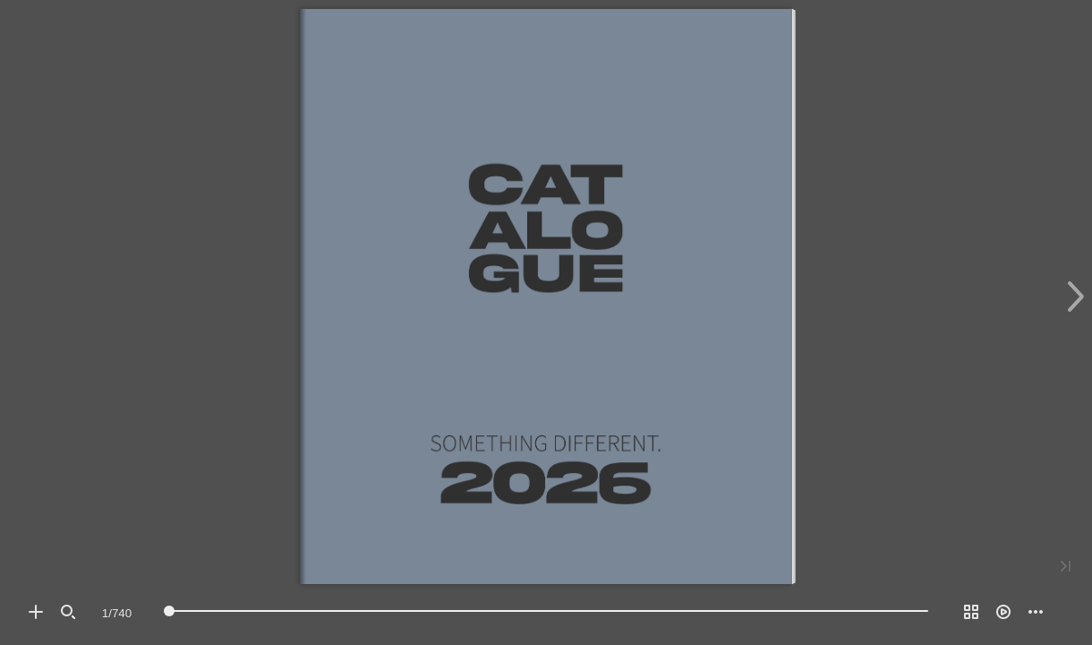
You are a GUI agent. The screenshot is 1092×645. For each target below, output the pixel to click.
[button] (36, 612)
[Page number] (117, 613)
